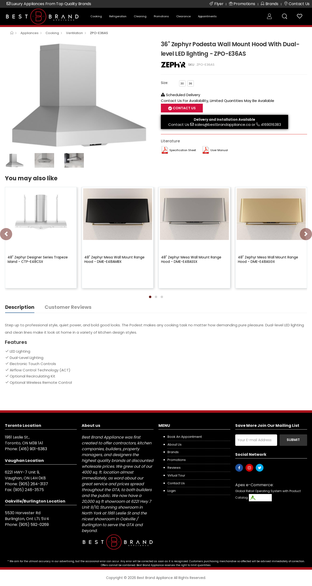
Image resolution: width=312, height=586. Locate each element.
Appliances (29, 33)
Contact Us (184, 108)
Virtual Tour (176, 475)
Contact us (176, 483)
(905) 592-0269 (34, 524)
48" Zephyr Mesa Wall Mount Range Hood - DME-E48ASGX (268, 259)
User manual (219, 150)
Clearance (183, 16)
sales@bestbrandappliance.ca (223, 124)
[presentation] (6, 234)
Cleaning (140, 16)
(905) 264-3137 (33, 484)
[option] (79, 95)
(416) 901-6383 (33, 449)
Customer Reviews (68, 307)
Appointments (207, 16)
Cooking (96, 16)
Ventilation (74, 33)
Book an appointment (184, 436)
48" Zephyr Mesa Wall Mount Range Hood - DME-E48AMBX (114, 259)
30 (182, 83)
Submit (293, 439)
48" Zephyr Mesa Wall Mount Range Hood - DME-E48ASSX (191, 259)
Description (19, 307)
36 (190, 83)
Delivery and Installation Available (224, 119)
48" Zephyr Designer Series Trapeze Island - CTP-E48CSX (38, 259)
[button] (150, 296)
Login (171, 490)
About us (174, 444)
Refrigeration (118, 16)
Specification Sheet (182, 150)
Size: (164, 82)
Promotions (161, 16)
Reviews (174, 467)
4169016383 (271, 124)
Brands (173, 452)
